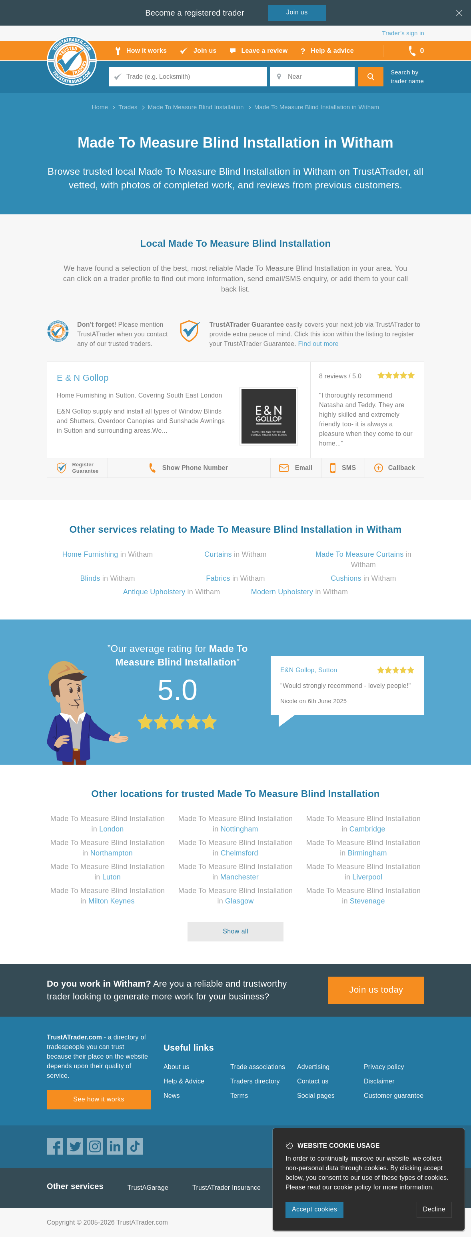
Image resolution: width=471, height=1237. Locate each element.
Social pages (316, 1095)
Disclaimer (379, 1081)
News (172, 1095)
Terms (239, 1095)
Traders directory (255, 1081)
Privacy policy (384, 1066)
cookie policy (352, 1187)
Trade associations (257, 1066)
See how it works (98, 1099)
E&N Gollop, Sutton (308, 670)
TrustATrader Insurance (226, 1187)
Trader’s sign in (403, 33)
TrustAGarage (148, 1187)
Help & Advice (184, 1081)
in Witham (107, 554)
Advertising (313, 1066)
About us (177, 1066)
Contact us (312, 1081)
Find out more (318, 343)
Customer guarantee (393, 1095)
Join (297, 12)
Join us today (376, 990)
